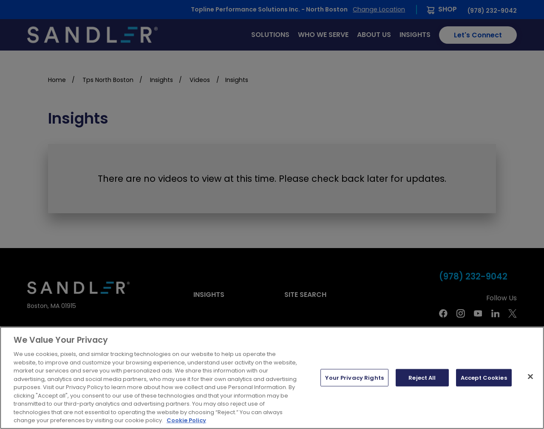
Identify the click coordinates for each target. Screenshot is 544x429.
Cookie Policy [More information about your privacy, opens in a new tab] (186, 420)
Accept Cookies (484, 377)
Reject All (422, 377)
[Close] (530, 376)
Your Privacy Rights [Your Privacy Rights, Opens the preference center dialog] (354, 377)
